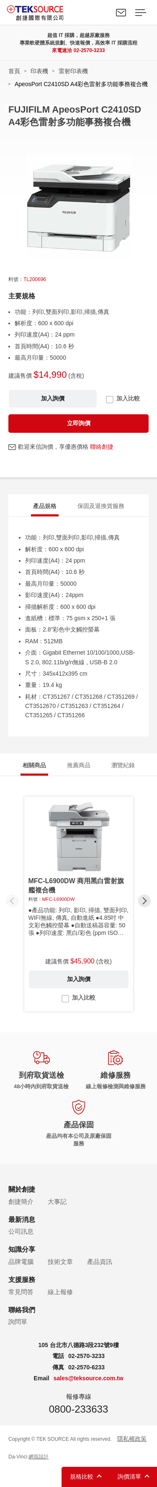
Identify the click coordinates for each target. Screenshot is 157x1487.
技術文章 (60, 1261)
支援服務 (21, 1279)
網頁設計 (38, 1457)
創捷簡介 (20, 1201)
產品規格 (45, 506)
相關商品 (34, 765)
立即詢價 (78, 423)
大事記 (57, 1201)
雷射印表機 (73, 71)
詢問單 (17, 1321)
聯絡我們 (121, 12)
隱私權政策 (132, 1438)
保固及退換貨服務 (100, 506)
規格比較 (81, 1476)
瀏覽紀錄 (123, 765)
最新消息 (21, 1219)
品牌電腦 (20, 1261)
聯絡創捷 (101, 446)
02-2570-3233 (89, 50)
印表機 (39, 71)
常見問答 (20, 1291)
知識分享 (21, 1249)
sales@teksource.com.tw (89, 1378)
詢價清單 (129, 1476)
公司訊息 (20, 1231)
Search (101, 12)
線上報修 (60, 1291)
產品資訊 (99, 1261)
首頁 (14, 71)
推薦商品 (78, 765)
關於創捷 (21, 1189)
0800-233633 (78, 1409)
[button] (144, 901)
